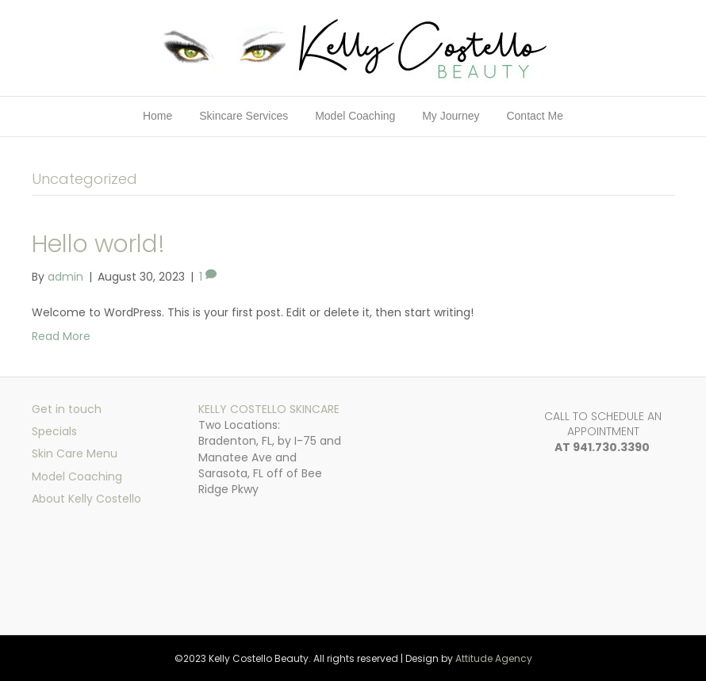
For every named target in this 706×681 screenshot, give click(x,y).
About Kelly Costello (86, 499)
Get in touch (67, 409)
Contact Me (534, 115)
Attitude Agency (493, 658)
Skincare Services (243, 115)
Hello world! (98, 244)
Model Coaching (355, 115)
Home (157, 115)
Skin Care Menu (74, 453)
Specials (54, 431)
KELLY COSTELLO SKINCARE (269, 409)
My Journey (450, 115)
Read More (61, 336)
